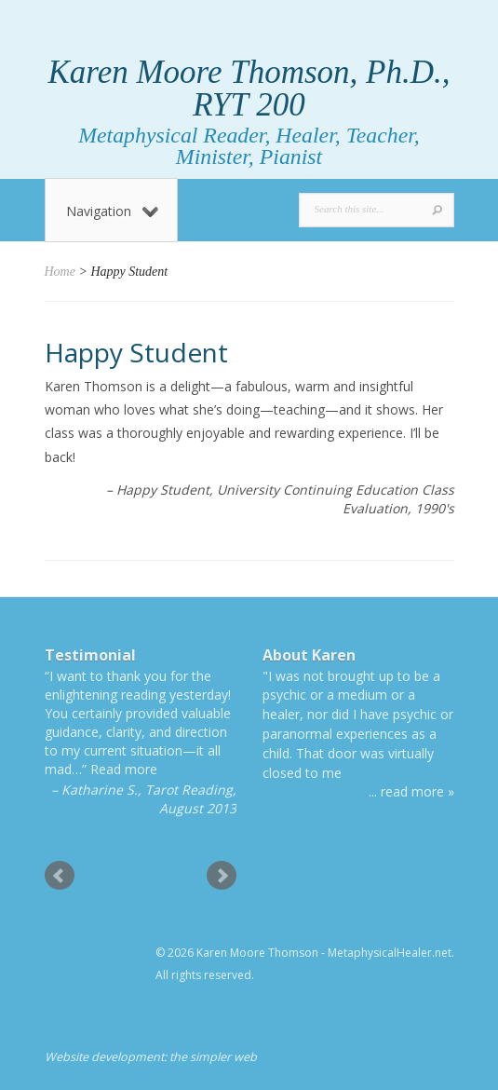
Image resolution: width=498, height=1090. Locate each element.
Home (60, 272)
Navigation (112, 211)
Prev (59, 876)
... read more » (411, 791)
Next (221, 876)
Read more (123, 769)
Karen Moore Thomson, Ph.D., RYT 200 (249, 88)
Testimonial (90, 655)
